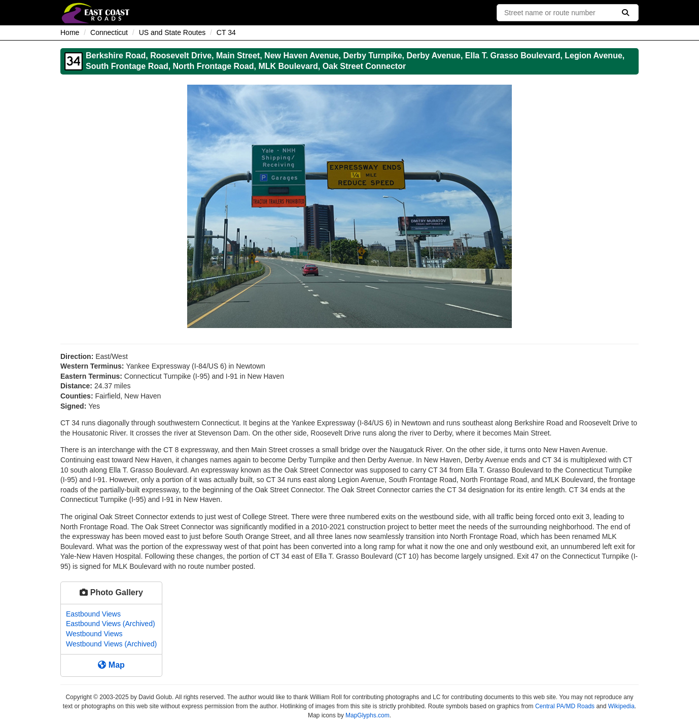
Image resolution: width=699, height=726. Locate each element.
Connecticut (109, 32)
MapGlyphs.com (367, 715)
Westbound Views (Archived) (111, 644)
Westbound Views (94, 634)
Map (111, 665)
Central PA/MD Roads (565, 706)
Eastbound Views (93, 614)
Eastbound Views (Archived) (110, 624)
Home (69, 32)
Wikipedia (621, 706)
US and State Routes (172, 32)
